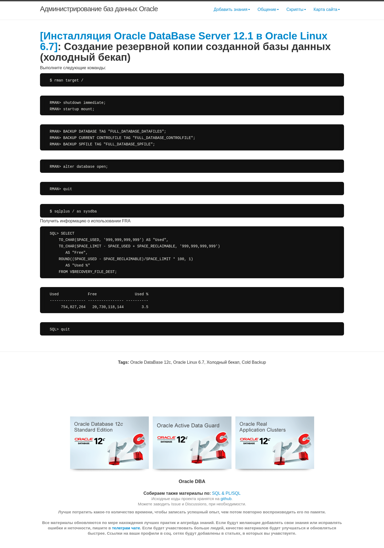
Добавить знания (232, 9)
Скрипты (296, 9)
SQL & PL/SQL (226, 493)
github (226, 498)
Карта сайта (327, 9)
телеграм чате (126, 528)
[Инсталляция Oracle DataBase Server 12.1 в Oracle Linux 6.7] (183, 41)
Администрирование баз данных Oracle (99, 9)
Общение (268, 9)
